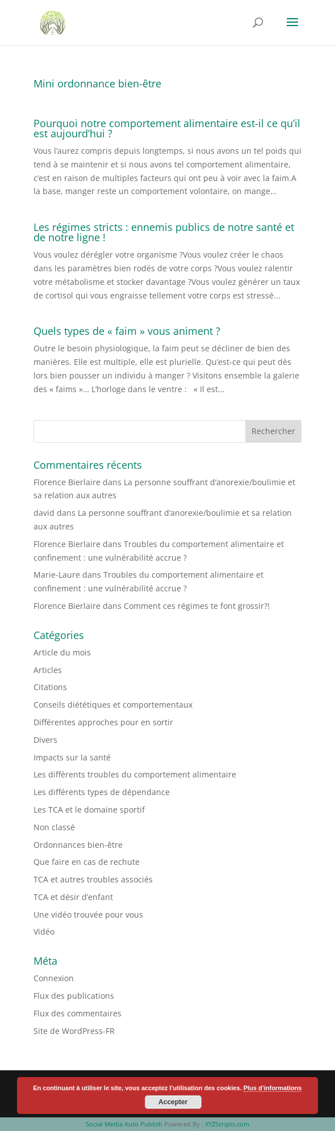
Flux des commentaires (78, 1013)
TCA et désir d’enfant (73, 897)
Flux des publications (74, 995)
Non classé (54, 827)
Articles (48, 670)
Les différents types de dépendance (102, 792)
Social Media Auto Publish (124, 1124)
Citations (50, 687)
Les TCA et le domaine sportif (89, 809)
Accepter (172, 1102)
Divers (45, 739)
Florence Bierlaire (67, 482)
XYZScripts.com (227, 1124)
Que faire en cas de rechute (87, 861)
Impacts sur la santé (72, 757)
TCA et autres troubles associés (93, 879)
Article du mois (62, 652)
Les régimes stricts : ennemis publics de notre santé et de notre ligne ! (164, 232)
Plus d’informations (273, 1087)
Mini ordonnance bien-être (97, 83)
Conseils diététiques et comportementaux (113, 704)
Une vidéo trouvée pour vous (88, 914)
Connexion (54, 978)
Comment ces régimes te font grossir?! (197, 605)
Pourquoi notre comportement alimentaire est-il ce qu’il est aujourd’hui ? (167, 128)
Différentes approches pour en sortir (103, 722)
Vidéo (44, 931)
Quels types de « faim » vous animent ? (127, 331)
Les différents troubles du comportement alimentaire (135, 774)
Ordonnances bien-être (78, 844)
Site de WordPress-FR (74, 1030)
